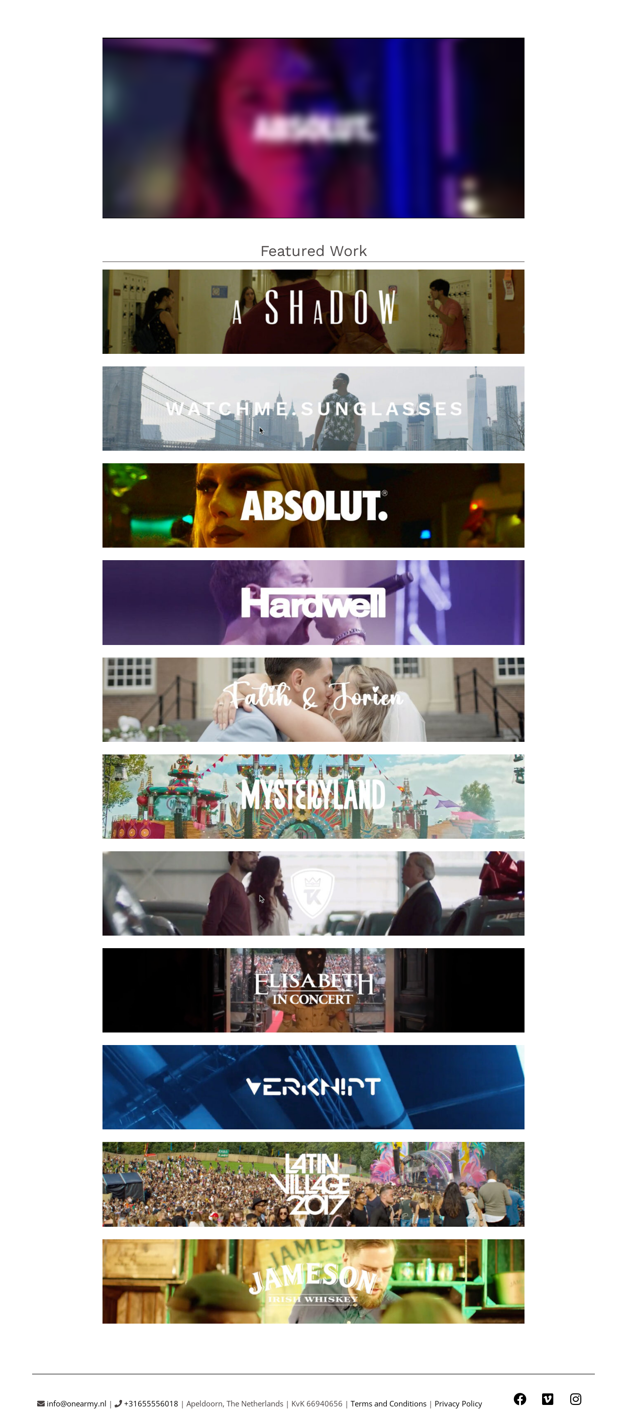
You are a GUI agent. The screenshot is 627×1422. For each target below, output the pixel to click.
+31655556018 (151, 1403)
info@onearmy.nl (77, 1403)
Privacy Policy (458, 1403)
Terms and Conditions (389, 1403)
